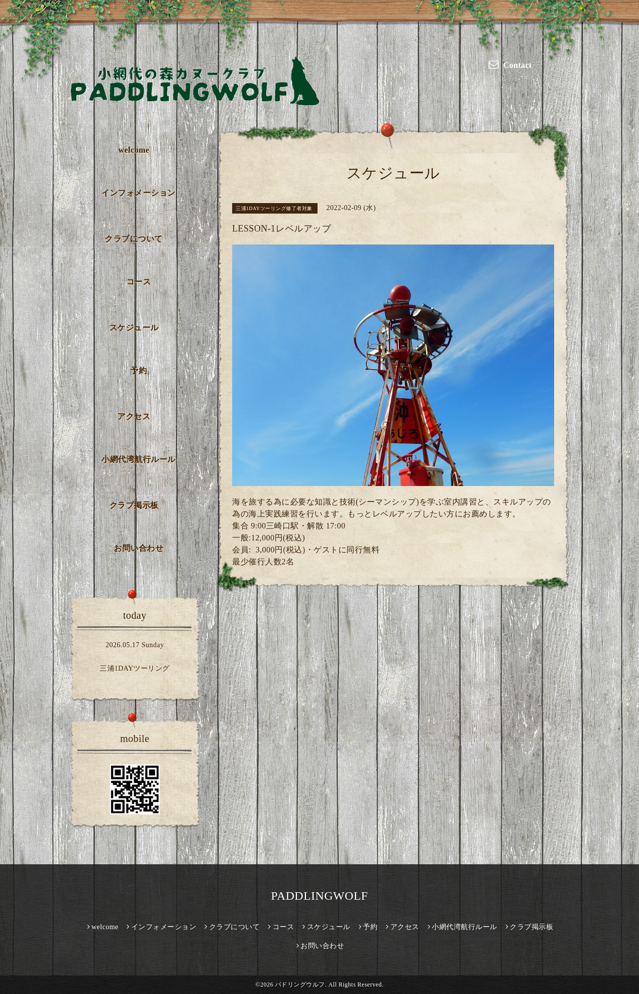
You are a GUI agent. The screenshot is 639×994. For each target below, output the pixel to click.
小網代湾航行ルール (138, 459)
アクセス (133, 416)
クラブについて (134, 239)
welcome (133, 150)
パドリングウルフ (300, 984)
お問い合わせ (138, 548)
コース (138, 281)
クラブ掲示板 (134, 505)
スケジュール (134, 327)
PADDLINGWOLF (319, 895)
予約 (138, 370)
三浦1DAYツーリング (135, 668)
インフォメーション (138, 193)
